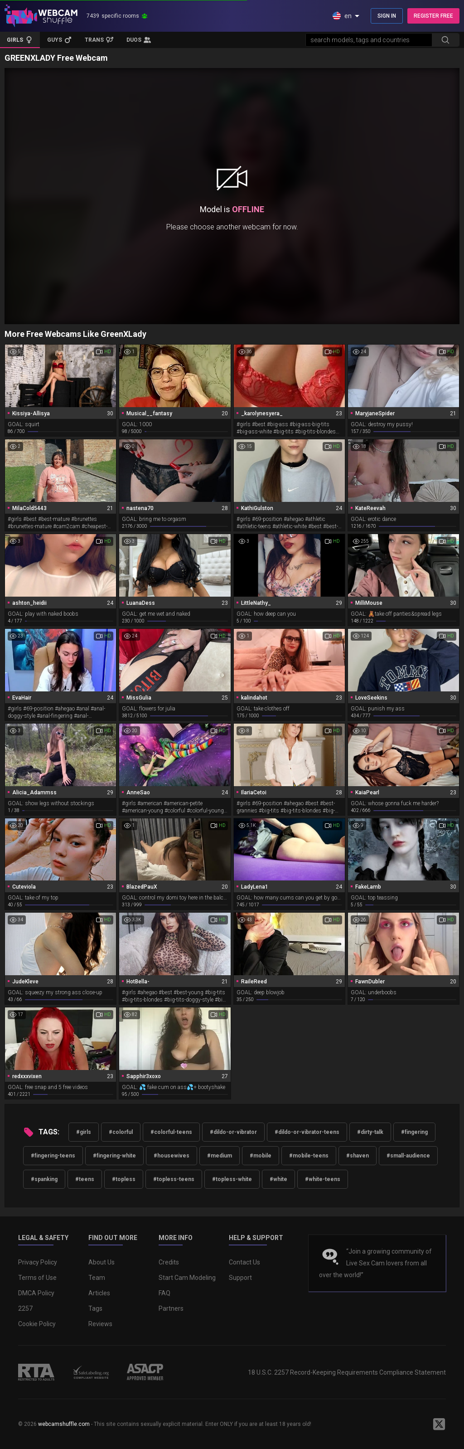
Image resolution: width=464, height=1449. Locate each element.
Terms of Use (37, 1277)
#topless (123, 1179)
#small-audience (408, 1155)
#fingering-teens (53, 1155)
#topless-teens (173, 1179)
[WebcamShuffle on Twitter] (439, 1424)
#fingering (414, 1132)
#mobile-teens (309, 1155)
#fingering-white (114, 1155)
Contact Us (244, 1262)
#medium (219, 1155)
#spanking (44, 1179)
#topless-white (232, 1179)
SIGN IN (386, 16)
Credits (169, 1262)
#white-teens (322, 1179)
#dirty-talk (370, 1132)
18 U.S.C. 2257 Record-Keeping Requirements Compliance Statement (347, 1372)
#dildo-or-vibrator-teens (307, 1132)
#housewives (171, 1155)
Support (240, 1277)
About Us (101, 1262)
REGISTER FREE (433, 16)
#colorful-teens (171, 1132)
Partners (171, 1308)
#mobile (260, 1155)
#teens (84, 1179)
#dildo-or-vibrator (233, 1132)
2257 (25, 1308)
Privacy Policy (37, 1262)
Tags (95, 1308)
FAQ (164, 1293)
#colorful (121, 1132)
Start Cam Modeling (187, 1277)
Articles (99, 1293)
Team (96, 1277)
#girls (83, 1132)
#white (278, 1179)
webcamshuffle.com (64, 1424)
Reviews (100, 1324)
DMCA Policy (36, 1293)
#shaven (357, 1155)
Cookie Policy (37, 1324)
